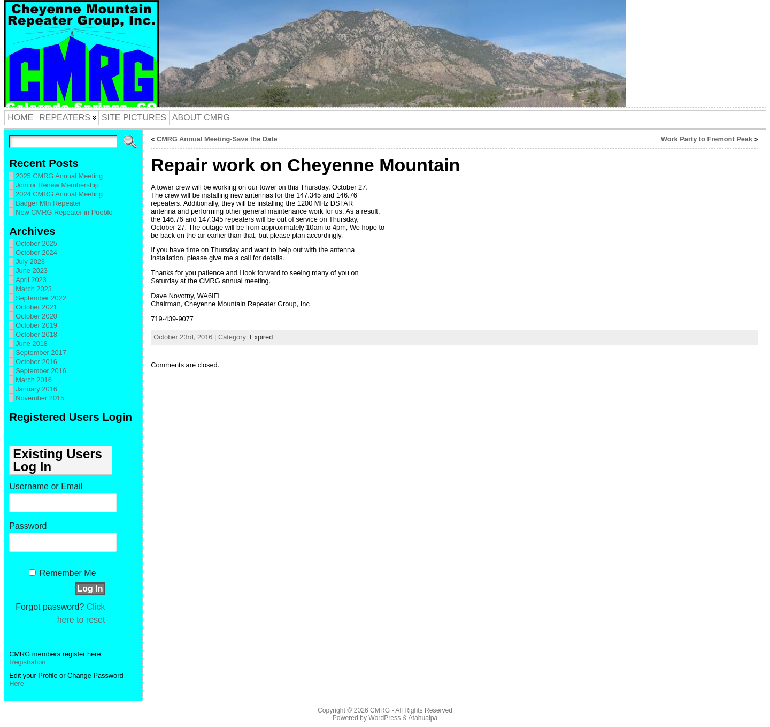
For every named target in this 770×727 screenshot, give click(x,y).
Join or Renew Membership (57, 185)
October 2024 (36, 252)
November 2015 (40, 398)
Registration (27, 662)
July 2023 (30, 262)
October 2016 (36, 362)
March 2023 (34, 289)
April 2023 (31, 280)
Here (16, 683)
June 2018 (32, 343)
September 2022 (41, 298)
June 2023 (32, 271)
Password (28, 526)
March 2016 (34, 380)
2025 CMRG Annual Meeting (59, 176)
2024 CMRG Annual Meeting (59, 194)
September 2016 (41, 371)
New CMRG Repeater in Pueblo (64, 212)
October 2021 (36, 307)
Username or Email (45, 486)
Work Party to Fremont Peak (706, 139)
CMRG (380, 710)
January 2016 (36, 389)
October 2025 (36, 243)
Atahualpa (422, 718)
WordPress (384, 718)
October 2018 (36, 334)
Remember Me (68, 573)
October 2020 (36, 316)
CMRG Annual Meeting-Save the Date (217, 139)
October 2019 (36, 325)
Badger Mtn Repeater (48, 203)
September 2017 (41, 353)
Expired (261, 337)
